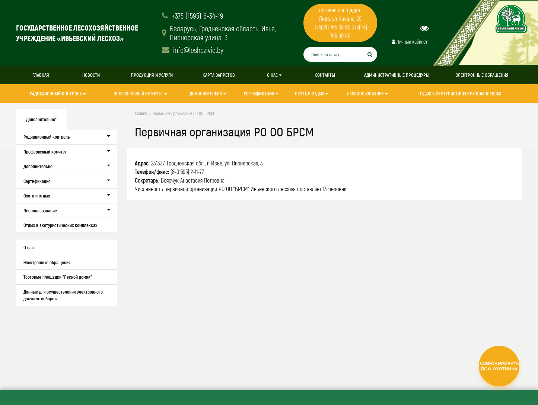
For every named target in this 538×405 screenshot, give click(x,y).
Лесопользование (367, 93)
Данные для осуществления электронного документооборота (63, 295)
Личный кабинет (409, 41)
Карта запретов (219, 75)
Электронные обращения (482, 75)
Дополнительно (208, 93)
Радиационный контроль (58, 93)
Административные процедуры (396, 75)
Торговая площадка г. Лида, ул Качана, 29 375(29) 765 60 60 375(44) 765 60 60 (340, 22)
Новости (91, 75)
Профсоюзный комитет (140, 93)
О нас (274, 75)
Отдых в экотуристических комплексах (459, 93)
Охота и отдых (311, 93)
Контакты (325, 75)
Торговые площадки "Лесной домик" (57, 277)
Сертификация (261, 93)
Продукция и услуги (152, 75)
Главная (40, 75)
